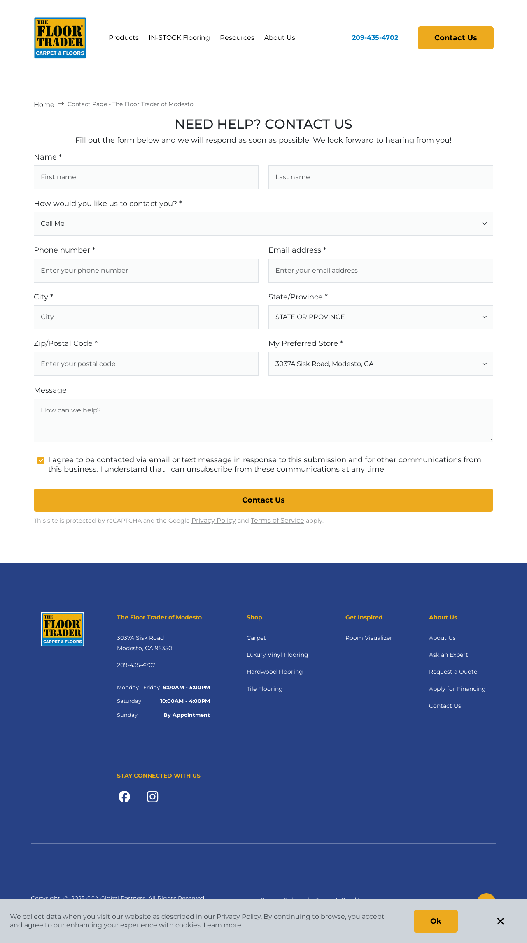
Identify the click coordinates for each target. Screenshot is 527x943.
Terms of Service (277, 520)
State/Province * (298, 296)
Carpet (256, 638)
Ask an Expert (448, 654)
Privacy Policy (213, 520)
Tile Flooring (265, 689)
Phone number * (64, 250)
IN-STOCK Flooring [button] (179, 38)
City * (43, 296)
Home (44, 105)
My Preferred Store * (305, 343)
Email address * (297, 250)
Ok (435, 921)
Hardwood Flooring (275, 671)
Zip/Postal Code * (66, 343)
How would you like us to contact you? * (108, 203)
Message (50, 390)
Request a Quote (453, 671)
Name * (48, 157)
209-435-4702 (375, 38)
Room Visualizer (368, 638)
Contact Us (455, 37)
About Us (279, 38)
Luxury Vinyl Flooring (277, 654)
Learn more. (223, 925)
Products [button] (124, 38)
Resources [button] (237, 38)
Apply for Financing (457, 689)
